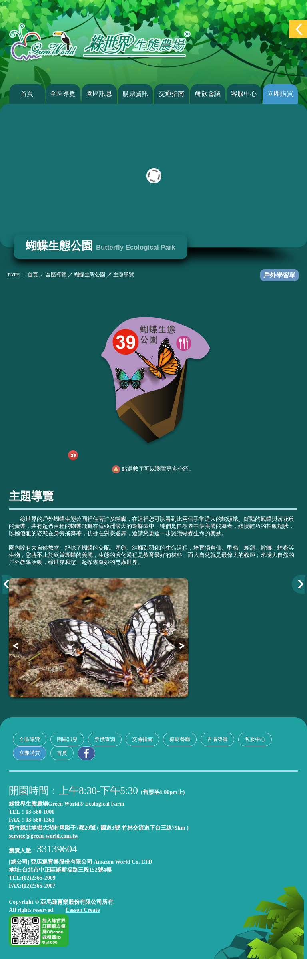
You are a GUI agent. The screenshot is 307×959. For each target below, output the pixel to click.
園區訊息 (99, 93)
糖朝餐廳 (179, 739)
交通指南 (171, 93)
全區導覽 (63, 93)
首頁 (26, 93)
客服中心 (244, 93)
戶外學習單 (279, 275)
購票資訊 (135, 93)
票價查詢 (104, 739)
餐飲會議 (208, 93)
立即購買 (280, 93)
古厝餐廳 (217, 739)
